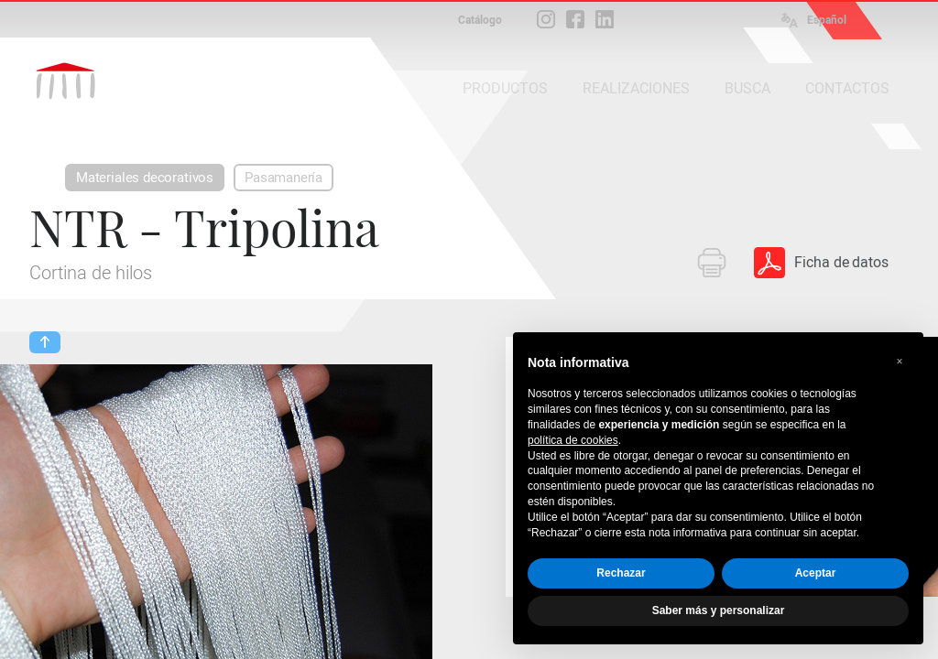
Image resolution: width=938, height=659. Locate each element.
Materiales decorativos (144, 177)
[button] (899, 361)
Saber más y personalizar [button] (718, 610)
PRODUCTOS (505, 88)
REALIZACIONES (636, 88)
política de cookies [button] (573, 440)
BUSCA (747, 88)
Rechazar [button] (620, 573)
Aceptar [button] (815, 573)
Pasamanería (283, 177)
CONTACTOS (847, 88)
